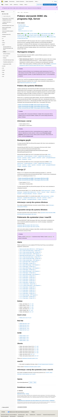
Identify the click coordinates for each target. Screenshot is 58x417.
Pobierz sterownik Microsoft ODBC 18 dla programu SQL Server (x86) (33, 106)
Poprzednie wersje (21, 414)
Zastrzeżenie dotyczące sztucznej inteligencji (9, 414)
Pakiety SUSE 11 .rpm (23, 340)
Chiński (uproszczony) (45, 190)
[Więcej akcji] (55, 12)
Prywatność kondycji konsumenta (49, 414)
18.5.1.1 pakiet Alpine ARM (24, 261)
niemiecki (24, 157)
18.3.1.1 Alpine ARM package (25, 274)
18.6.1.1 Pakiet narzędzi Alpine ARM (26, 258)
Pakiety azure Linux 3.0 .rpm (25, 317)
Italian (48, 192)
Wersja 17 (20, 29)
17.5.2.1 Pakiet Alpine (23, 296)
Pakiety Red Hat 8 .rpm (24, 326)
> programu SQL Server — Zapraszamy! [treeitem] (7, 23)
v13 (30, 311)
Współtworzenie (32, 414)
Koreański (19, 193)
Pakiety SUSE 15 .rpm (23, 337)
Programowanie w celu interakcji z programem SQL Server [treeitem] (8, 19)
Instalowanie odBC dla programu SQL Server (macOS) (28, 226)
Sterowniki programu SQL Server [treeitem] (8, 25)
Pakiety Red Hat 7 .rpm (24, 328)
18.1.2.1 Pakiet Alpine (23, 279)
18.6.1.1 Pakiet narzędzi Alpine (25, 260)
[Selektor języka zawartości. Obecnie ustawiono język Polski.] (3, 412)
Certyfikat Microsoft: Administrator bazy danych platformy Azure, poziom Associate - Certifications (36, 400)
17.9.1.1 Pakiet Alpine (23, 287)
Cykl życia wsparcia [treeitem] (6, 53)
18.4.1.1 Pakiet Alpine (23, 266)
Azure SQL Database (33, 33)
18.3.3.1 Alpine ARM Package (25, 268)
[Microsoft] (2, 1)
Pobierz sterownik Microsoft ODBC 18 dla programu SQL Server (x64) (33, 104)
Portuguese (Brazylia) (27, 193)
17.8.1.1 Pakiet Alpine (23, 288)
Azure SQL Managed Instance (45, 33)
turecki (29, 159)
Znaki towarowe (12, 416)
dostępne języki (29, 136)
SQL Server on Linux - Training (23, 393)
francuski (19, 157)
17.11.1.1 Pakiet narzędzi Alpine (25, 285)
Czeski (35, 156)
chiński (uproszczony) (44, 196)
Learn (19, 12)
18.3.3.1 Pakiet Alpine (23, 269)
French (38, 192)
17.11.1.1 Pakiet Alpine (24, 283)
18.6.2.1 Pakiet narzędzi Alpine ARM (26, 252)
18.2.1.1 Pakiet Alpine (23, 277)
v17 (30, 305)
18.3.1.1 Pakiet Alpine (23, 275)
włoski (29, 157)
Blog (27, 414)
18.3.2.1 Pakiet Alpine (23, 272)
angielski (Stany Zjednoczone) (44, 156)
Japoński (52, 192)
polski (44, 157)
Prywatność (39, 414)
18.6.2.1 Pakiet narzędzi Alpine (25, 253)
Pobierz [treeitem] (4, 51)
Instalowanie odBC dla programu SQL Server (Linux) (27, 225)
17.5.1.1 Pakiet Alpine (23, 298)
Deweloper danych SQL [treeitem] (6, 34)
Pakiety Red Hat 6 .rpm (24, 329)
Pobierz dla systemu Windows (23, 26)
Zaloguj (55, 1)
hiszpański (24, 159)
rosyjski (19, 159)
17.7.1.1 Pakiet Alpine (23, 291)
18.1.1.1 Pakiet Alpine (23, 280)
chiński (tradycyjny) (28, 156)
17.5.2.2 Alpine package (24, 294)
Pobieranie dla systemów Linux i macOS (25, 30)
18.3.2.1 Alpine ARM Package (25, 271)
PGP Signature (39, 249)
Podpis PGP (37, 250)
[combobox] (7, 14)
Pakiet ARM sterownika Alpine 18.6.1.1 (27, 255)
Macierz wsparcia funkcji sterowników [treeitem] (6, 28)
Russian (35, 193)
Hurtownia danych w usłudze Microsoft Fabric (38, 36)
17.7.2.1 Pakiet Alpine (23, 290)
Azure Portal (39, 4)
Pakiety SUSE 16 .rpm (23, 335)
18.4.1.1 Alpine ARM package (25, 264)
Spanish (40, 193)
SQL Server (26, 12)
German (43, 192)
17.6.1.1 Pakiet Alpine (23, 293)
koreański (39, 157)
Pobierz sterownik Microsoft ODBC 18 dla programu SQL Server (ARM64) (34, 107)
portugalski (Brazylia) (51, 157)
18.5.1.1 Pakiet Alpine (23, 263)
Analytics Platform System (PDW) (33, 35)
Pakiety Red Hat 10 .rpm (24, 323)
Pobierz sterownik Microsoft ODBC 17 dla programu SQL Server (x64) (33, 178)
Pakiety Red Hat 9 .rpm (24, 325)
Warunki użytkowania (4, 416)
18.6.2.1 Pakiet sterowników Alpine (26, 250)
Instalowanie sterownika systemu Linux (30, 358)
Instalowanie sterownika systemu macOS (32, 366)
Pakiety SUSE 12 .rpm (23, 338)
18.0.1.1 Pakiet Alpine (23, 282)
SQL (21, 12)
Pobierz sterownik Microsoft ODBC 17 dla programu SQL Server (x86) (33, 179)
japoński (33, 157)
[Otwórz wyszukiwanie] (52, 2)
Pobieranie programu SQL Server (50, 4)
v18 (32, 305)
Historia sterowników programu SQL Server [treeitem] (7, 32)
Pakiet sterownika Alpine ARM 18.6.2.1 (27, 249)
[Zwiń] (14, 12)
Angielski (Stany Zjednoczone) (30, 192)
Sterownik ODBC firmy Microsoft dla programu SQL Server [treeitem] (8, 48)
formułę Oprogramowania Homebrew (45, 364)
